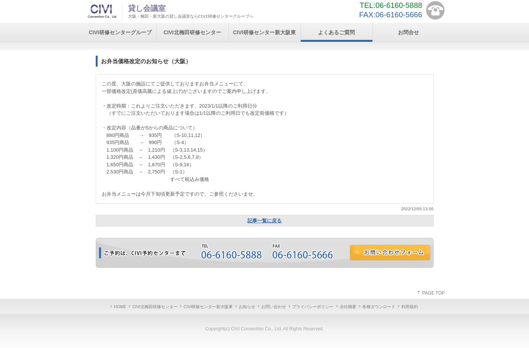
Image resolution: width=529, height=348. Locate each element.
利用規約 (409, 306)
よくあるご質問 (336, 32)
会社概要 (348, 306)
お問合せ (408, 32)
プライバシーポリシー (312, 306)
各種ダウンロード (378, 306)
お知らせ (247, 306)
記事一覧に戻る (264, 220)
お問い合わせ (273, 306)
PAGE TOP (433, 293)
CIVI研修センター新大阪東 (264, 32)
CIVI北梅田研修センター (192, 32)
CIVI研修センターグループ (120, 32)
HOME (120, 306)
